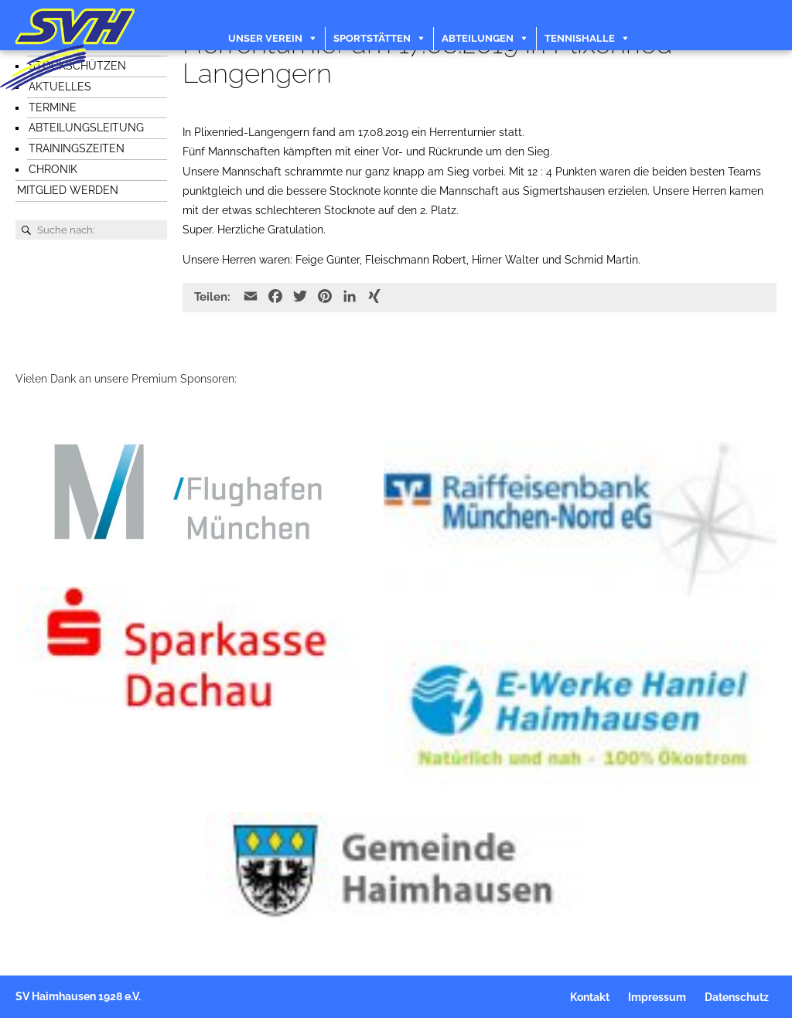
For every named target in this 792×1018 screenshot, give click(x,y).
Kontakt (487, 61)
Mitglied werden (67, 190)
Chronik (53, 169)
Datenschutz (737, 998)
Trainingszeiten (77, 148)
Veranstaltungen (397, 61)
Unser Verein (265, 38)
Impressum (657, 998)
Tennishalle (579, 38)
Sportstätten (372, 38)
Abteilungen (478, 38)
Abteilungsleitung (86, 127)
